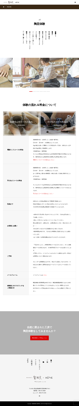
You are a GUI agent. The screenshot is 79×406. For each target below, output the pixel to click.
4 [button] (41, 91)
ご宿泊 (47, 359)
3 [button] (37, 91)
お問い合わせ (31, 362)
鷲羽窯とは (51, 360)
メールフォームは (40, 275)
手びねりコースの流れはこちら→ (43, 193)
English (28, 361)
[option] (39, 73)
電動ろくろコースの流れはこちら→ (44, 160)
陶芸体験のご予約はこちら (39, 338)
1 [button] (30, 91)
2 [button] (34, 91)
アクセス (35, 362)
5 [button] (44, 91)
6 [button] (48, 91)
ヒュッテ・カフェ (39, 364)
